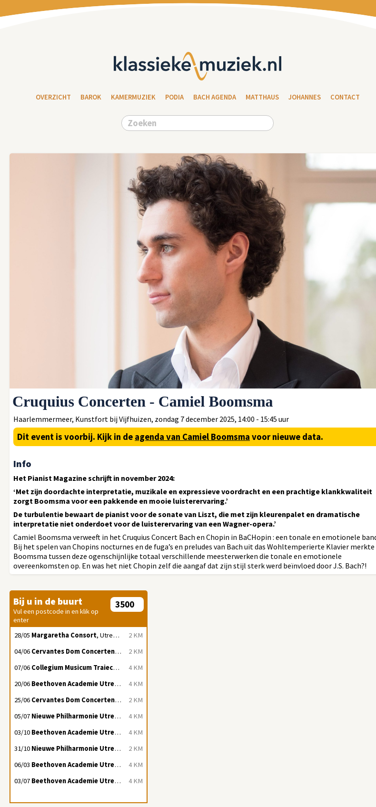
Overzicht (53, 97)
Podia (174, 97)
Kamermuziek (133, 97)
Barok (90, 97)
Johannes (304, 97)
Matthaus (262, 97)
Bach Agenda (214, 97)
